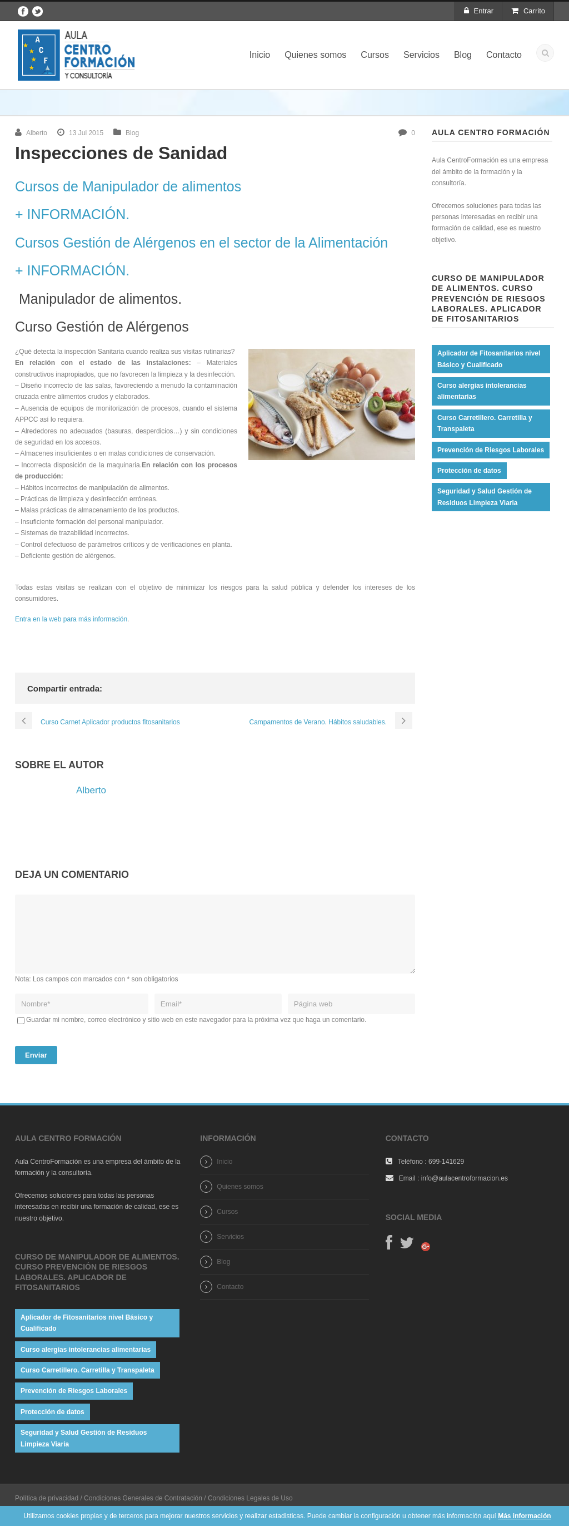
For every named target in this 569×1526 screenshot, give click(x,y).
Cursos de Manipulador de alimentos (128, 186)
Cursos (375, 55)
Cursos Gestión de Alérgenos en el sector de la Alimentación (201, 242)
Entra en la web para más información (71, 619)
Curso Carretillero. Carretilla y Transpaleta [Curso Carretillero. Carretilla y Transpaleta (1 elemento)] (484, 423)
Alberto (36, 133)
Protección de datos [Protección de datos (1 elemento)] (469, 471)
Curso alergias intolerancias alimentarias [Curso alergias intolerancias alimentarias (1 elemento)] (482, 391)
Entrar (478, 11)
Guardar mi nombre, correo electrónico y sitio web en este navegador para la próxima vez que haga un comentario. (196, 1033)
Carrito (528, 11)
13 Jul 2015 (86, 133)
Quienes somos (315, 55)
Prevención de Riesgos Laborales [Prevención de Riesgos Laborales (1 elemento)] (490, 450)
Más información (524, 1516)
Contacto (504, 55)
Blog (463, 55)
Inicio (259, 55)
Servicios (421, 55)
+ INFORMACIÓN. (72, 214)
